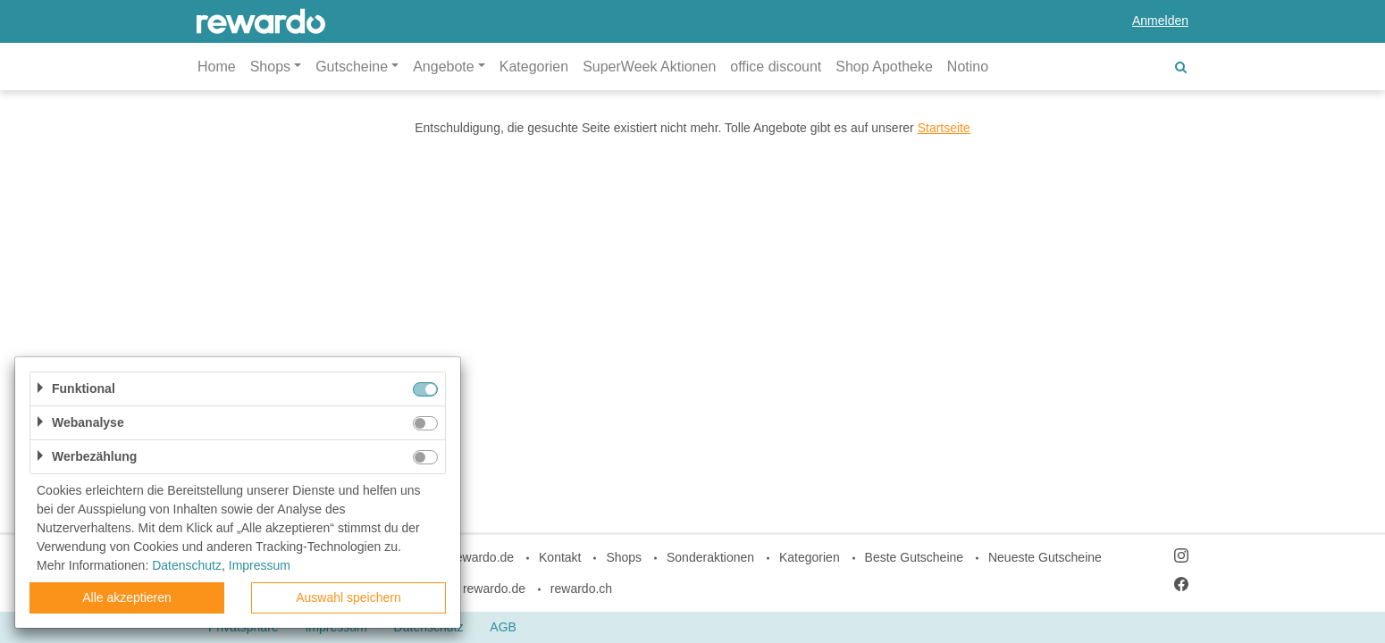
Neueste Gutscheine (1045, 557)
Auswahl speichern (348, 597)
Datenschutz (187, 565)
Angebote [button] (443, 66)
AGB (503, 627)
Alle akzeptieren (127, 597)
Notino (967, 66)
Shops (624, 557)
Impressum (259, 565)
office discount (775, 66)
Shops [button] (270, 66)
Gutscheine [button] (351, 66)
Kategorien (533, 66)
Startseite (944, 128)
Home (216, 66)
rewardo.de (494, 588)
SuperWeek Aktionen (649, 66)
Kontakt (560, 557)
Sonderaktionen (710, 557)
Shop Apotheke (884, 66)
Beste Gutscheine (914, 557)
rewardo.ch (581, 588)
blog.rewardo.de (469, 557)
